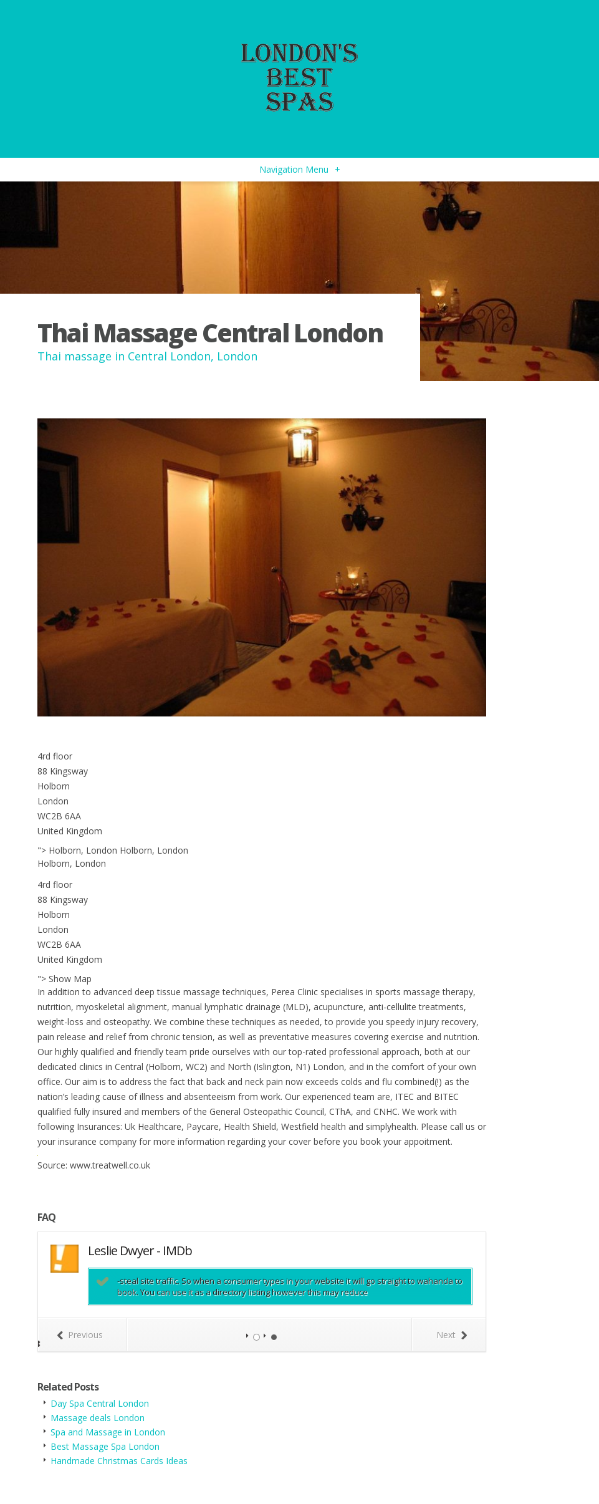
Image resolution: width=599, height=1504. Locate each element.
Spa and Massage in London (107, 1432)
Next (451, 1335)
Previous (80, 1335)
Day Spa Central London (99, 1403)
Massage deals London (97, 1418)
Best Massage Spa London (105, 1446)
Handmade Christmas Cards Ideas (119, 1461)
